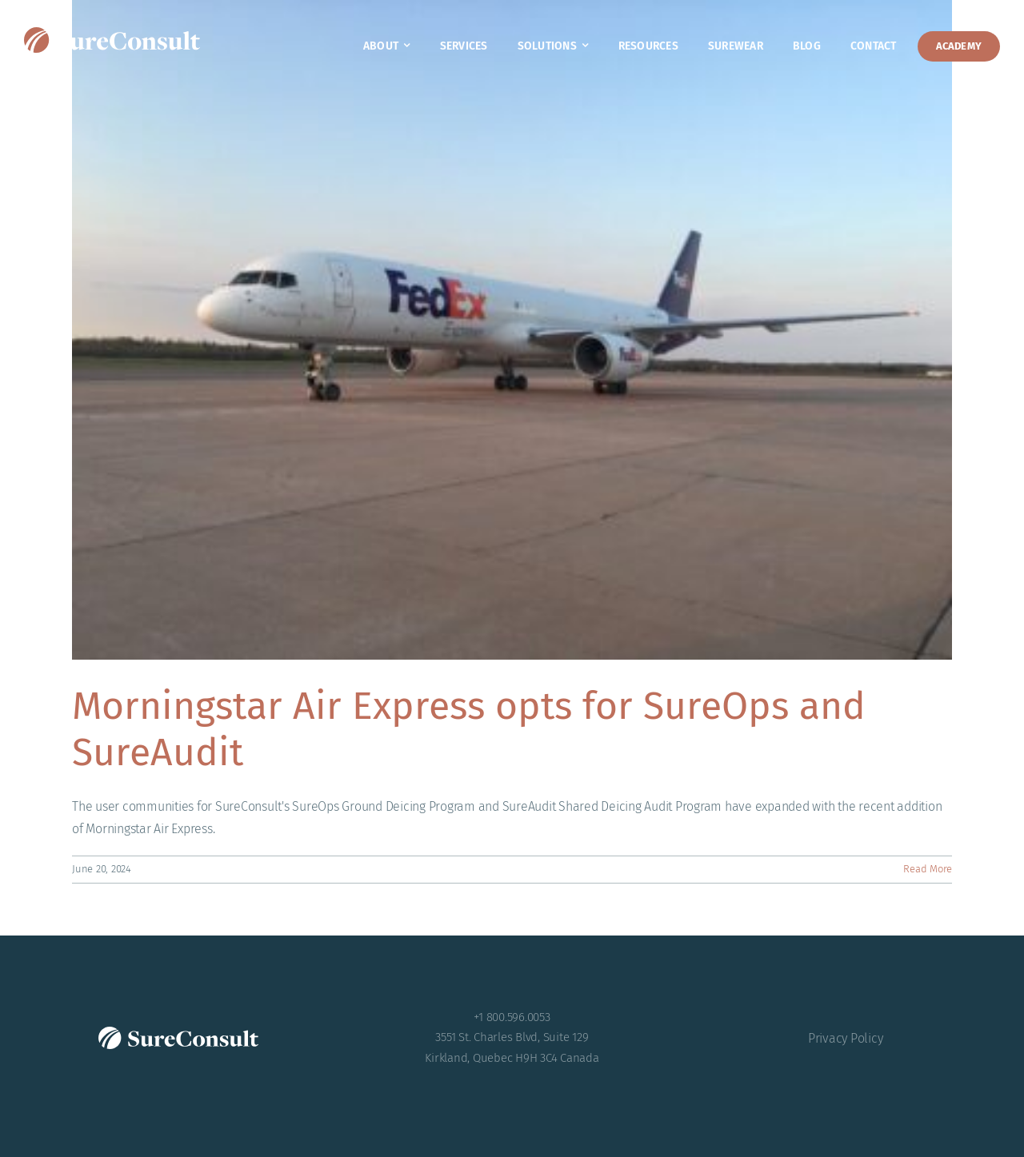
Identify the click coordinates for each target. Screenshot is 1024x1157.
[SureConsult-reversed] (112, 33)
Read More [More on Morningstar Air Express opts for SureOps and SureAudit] (927, 869)
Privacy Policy (845, 1038)
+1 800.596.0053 (512, 1017)
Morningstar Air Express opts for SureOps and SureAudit (469, 729)
